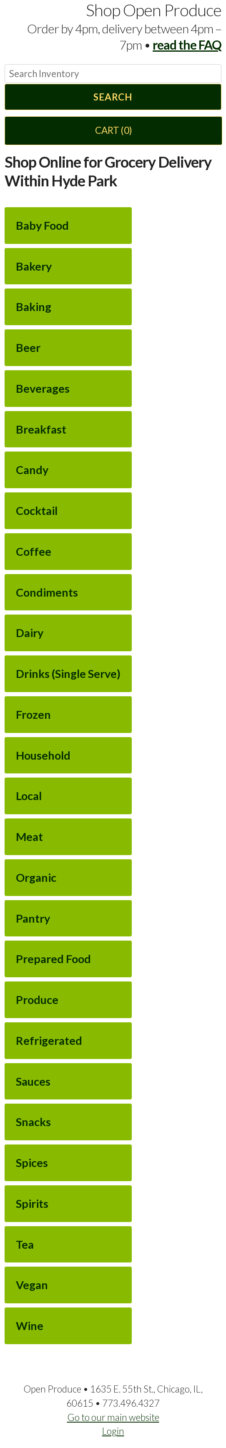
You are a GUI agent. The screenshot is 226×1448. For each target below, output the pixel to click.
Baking (33, 307)
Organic (36, 877)
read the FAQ (187, 44)
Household (43, 755)
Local (29, 796)
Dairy (29, 633)
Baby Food (42, 225)
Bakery (34, 266)
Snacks (33, 1122)
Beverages (43, 388)
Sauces (33, 1081)
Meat (29, 836)
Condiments (47, 592)
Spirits (32, 1203)
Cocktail (37, 510)
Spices (32, 1162)
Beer (28, 347)
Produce (37, 999)
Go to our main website (113, 1417)
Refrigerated (49, 1040)
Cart (113, 130)
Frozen (33, 714)
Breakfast (41, 429)
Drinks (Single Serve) (68, 673)
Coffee (33, 551)
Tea (25, 1244)
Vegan (32, 1285)
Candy (32, 470)
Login (113, 1431)
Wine (29, 1326)
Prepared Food (53, 959)
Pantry (33, 918)
